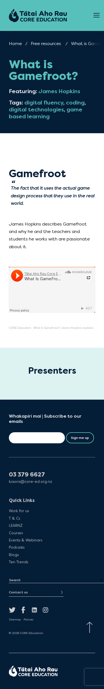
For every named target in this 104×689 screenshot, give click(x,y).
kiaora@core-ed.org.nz (30, 482)
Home (15, 43)
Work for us (19, 511)
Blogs (14, 555)
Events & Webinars (25, 540)
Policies (28, 619)
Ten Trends (18, 562)
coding (75, 102)
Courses (16, 533)
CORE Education (20, 327)
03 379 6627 (27, 474)
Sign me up (80, 438)
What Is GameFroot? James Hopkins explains (63, 327)
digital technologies (36, 109)
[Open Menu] (96, 15)
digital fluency (43, 102)
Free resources (46, 43)
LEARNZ (15, 525)
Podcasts (16, 547)
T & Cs (14, 518)
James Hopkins (59, 91)
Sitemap (15, 619)
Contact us (18, 592)
